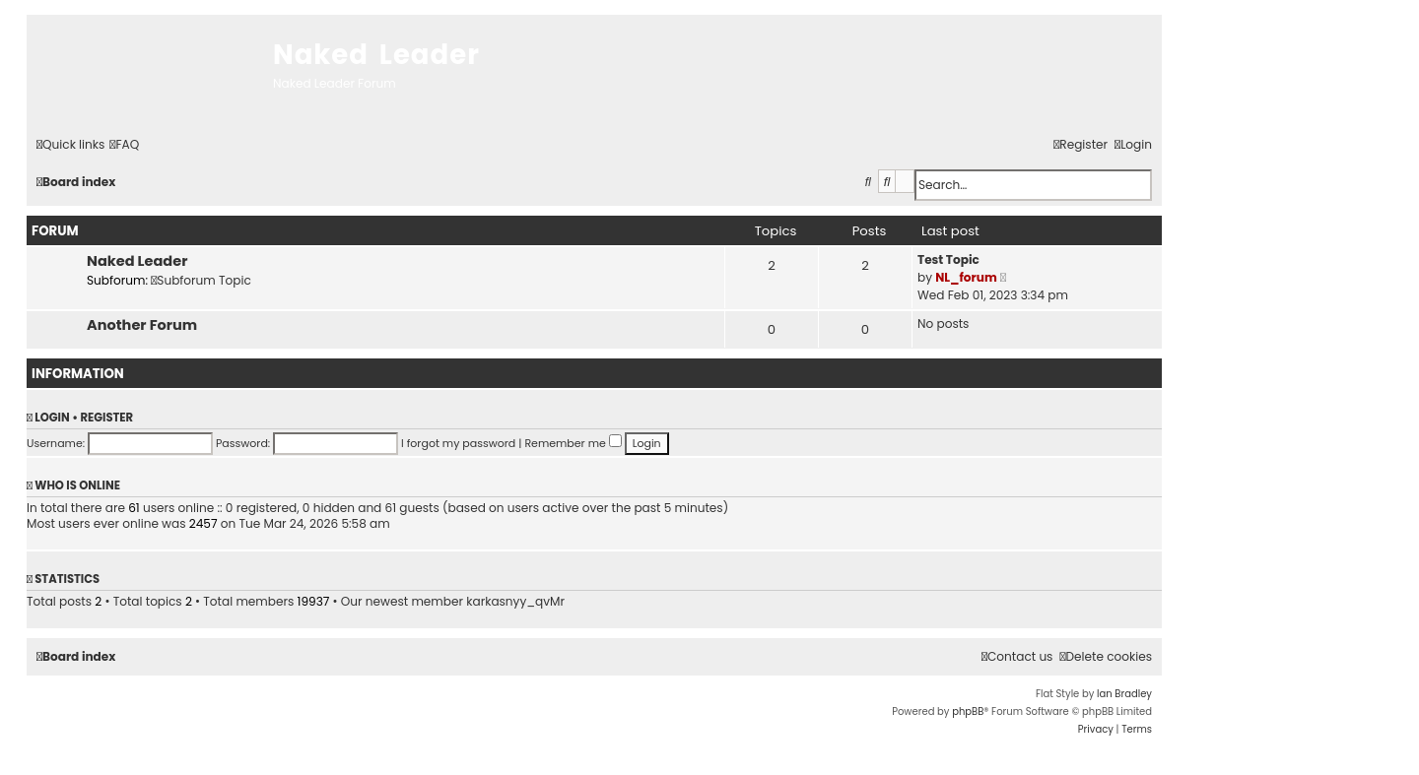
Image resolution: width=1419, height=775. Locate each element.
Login (51, 417)
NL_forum (966, 277)
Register (106, 417)
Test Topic (948, 259)
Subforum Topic (201, 280)
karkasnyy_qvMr (515, 602)
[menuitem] (124, 145)
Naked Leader (137, 261)
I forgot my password (458, 443)
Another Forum (142, 325)
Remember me (572, 443)
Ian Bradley (1124, 693)
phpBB (967, 711)
